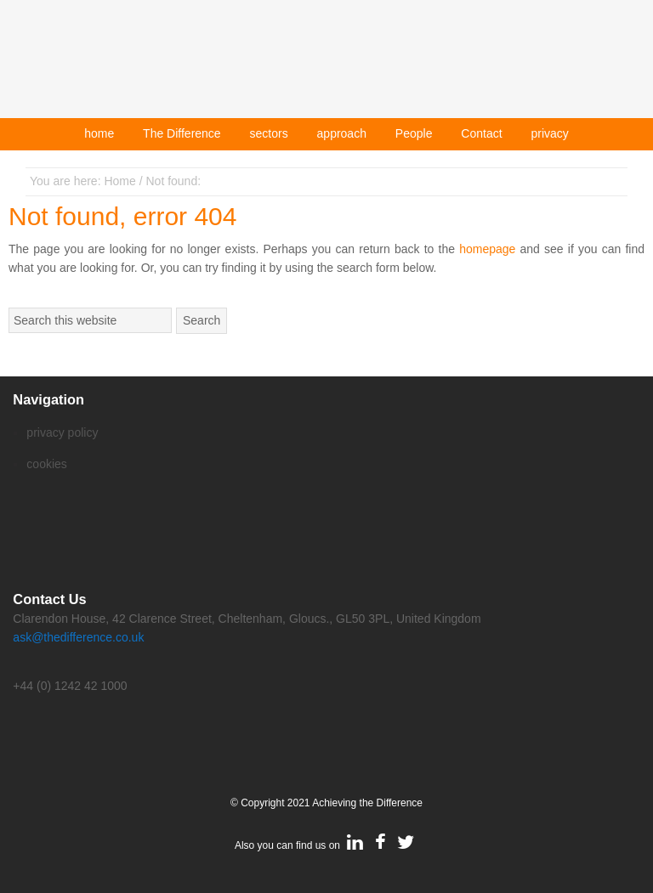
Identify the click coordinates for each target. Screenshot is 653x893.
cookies (46, 464)
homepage (487, 249)
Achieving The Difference (326, 66)
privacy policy (62, 432)
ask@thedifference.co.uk (78, 637)
